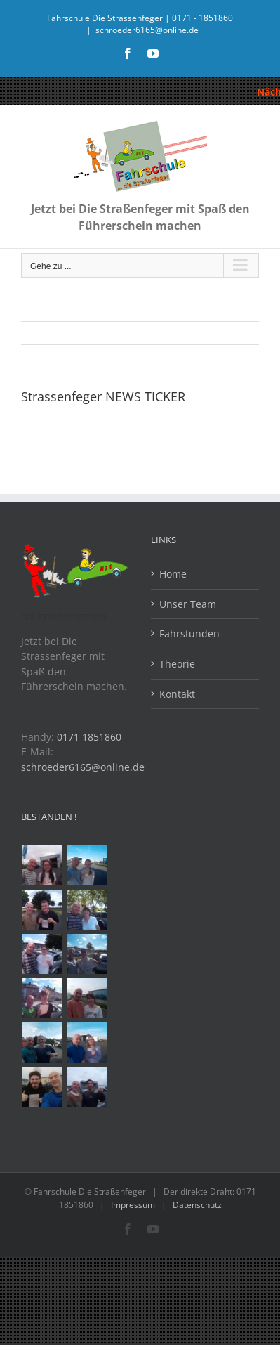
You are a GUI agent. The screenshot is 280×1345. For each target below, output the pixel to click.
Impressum (133, 1205)
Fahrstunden (189, 633)
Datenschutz (197, 1205)
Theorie (177, 663)
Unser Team (187, 604)
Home (173, 573)
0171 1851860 (89, 736)
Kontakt (177, 694)
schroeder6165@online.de (147, 30)
